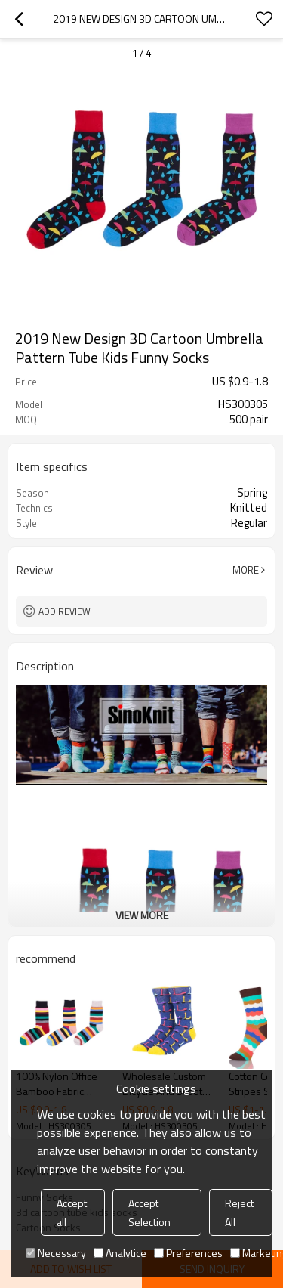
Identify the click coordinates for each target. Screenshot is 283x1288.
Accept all (72, 1212)
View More (141, 915)
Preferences (188, 1253)
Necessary (56, 1253)
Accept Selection (149, 1212)
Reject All (239, 1212)
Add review (64, 611)
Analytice (120, 1253)
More (245, 569)
